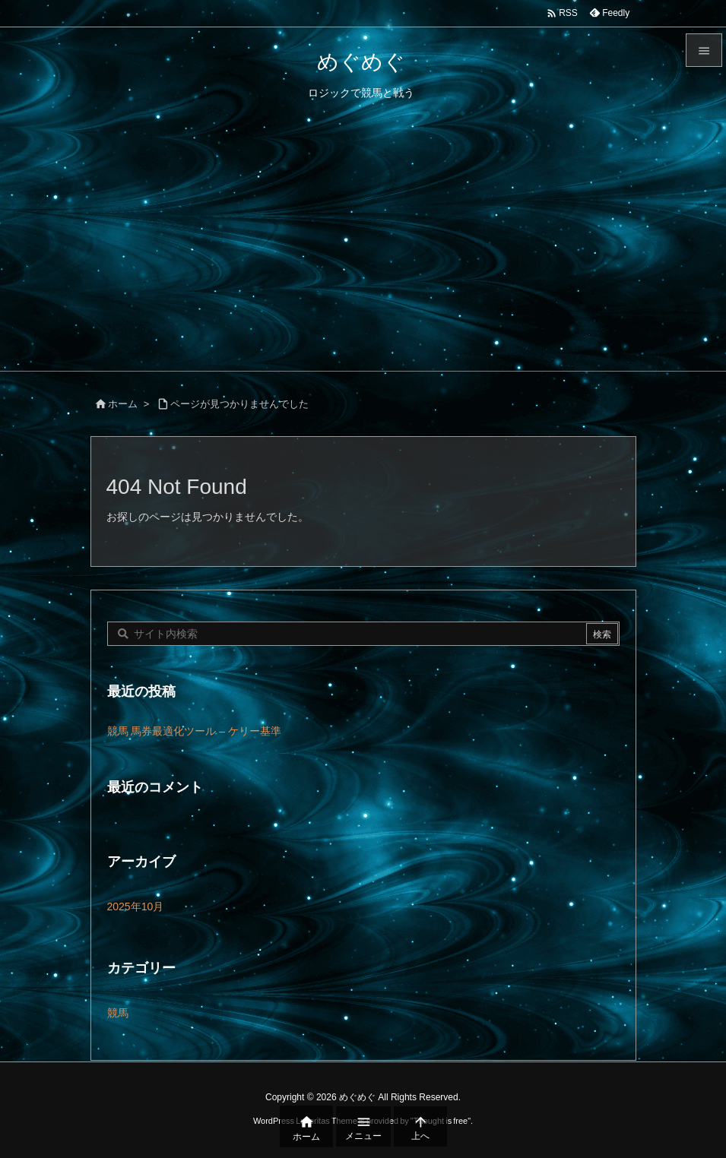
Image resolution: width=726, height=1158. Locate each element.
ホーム (123, 404)
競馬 (117, 1013)
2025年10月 (135, 906)
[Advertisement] (363, 256)
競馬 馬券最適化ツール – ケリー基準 (194, 731)
